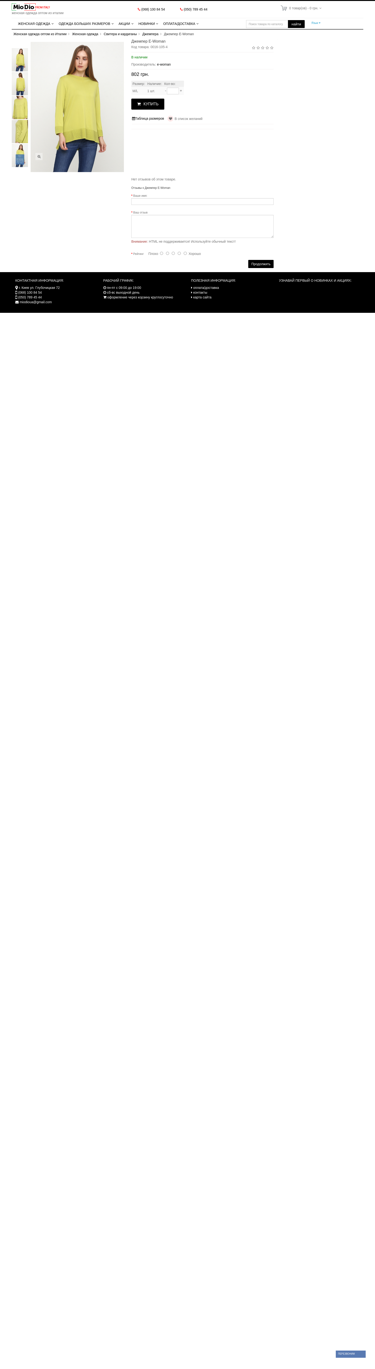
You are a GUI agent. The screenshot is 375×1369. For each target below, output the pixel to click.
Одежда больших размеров (84, 24)
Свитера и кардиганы (120, 34)
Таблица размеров (148, 118)
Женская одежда (34, 24)
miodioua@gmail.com (36, 302)
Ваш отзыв (140, 212)
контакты (200, 292)
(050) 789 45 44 (195, 9)
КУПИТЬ (148, 104)
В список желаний (189, 119)
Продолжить (260, 264)
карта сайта (202, 297)
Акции (124, 24)
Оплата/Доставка (179, 24)
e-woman (164, 64)
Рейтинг (138, 254)
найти (296, 24)
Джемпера (150, 34)
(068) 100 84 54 (153, 9)
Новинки (146, 24)
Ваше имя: (140, 195)
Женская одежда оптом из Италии (39, 34)
